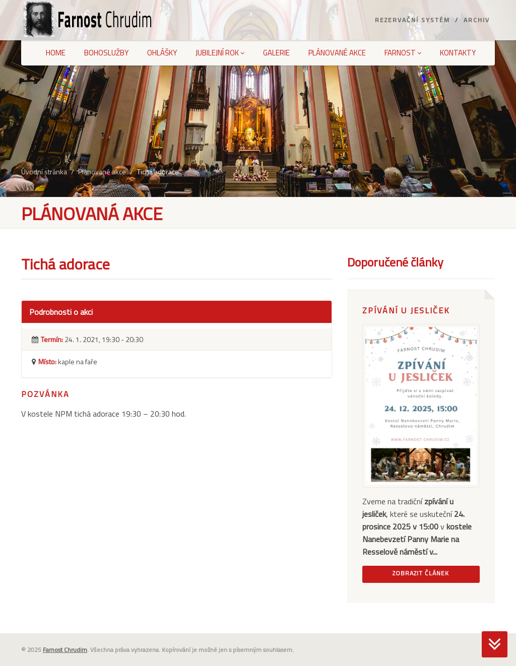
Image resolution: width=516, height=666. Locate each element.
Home (56, 52)
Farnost (402, 52)
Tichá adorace (158, 171)
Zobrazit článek (421, 573)
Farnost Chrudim (65, 649)
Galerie (276, 52)
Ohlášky (162, 52)
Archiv (477, 20)
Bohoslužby (106, 52)
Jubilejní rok (220, 52)
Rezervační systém (412, 20)
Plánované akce (337, 52)
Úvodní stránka (44, 171)
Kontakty (458, 52)
